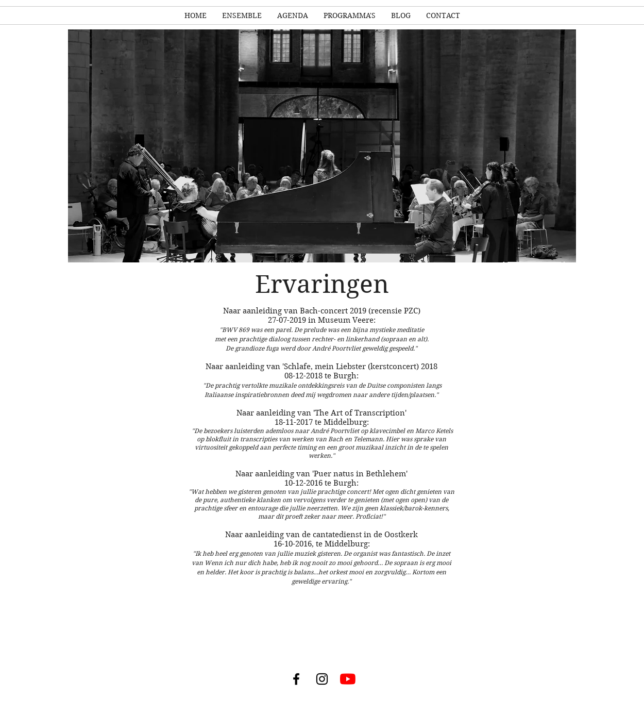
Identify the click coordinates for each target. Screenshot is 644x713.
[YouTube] (347, 679)
